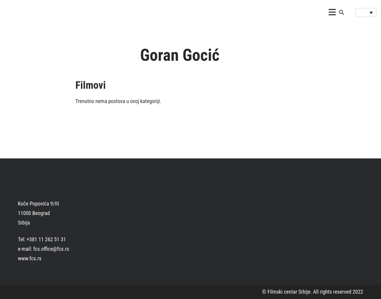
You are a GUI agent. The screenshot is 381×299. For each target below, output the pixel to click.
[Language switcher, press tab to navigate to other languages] (365, 12)
